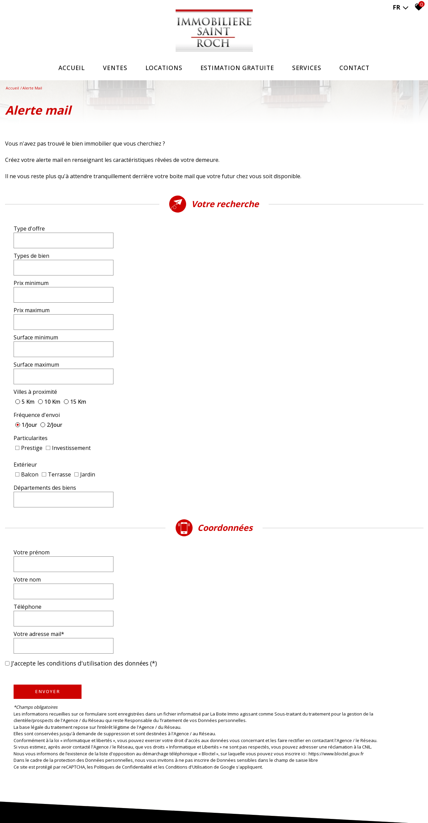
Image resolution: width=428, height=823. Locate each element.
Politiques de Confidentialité (123, 516)
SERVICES (309, 68)
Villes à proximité (35, 287)
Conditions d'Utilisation (189, 516)
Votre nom (236, 376)
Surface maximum (245, 270)
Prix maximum (240, 251)
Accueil (67, 68)
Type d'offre (29, 232)
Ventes (112, 68)
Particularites (31, 302)
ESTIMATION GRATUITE (237, 68)
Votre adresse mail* (247, 395)
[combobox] (158, 232)
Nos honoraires (90, 803)
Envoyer (47, 440)
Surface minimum (36, 270)
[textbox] (157, 232)
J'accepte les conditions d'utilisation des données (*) (84, 412)
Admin (147, 803)
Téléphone (27, 395)
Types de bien (240, 232)
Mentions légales (57, 803)
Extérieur (25, 319)
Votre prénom (32, 376)
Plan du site (28, 803)
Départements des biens (253, 319)
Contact (358, 68)
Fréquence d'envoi (245, 287)
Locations (162, 68)
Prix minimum (31, 251)
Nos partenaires (123, 803)
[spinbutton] (158, 251)
